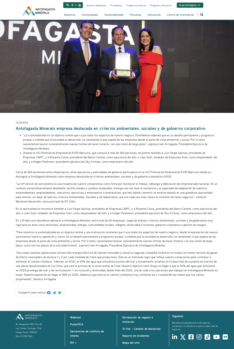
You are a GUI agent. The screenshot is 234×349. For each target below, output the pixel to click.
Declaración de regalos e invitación (137, 319)
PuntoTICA (76, 324)
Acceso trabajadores (96, 5)
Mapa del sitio (131, 342)
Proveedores (116, 5)
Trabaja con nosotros (136, 5)
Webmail (75, 317)
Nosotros (69, 14)
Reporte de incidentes (135, 335)
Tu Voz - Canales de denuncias (141, 328)
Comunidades (90, 14)
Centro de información (180, 14)
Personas (135, 14)
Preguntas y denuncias (160, 5)
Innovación (154, 14)
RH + (73, 342)
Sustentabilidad (113, 14)
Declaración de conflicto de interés (87, 333)
